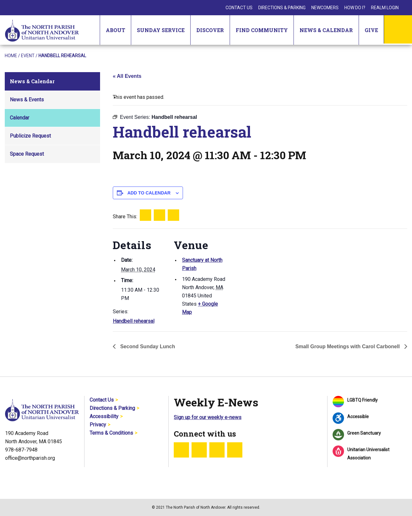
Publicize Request (30, 136)
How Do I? (354, 7)
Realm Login (385, 7)
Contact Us (239, 7)
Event (28, 55)
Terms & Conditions (111, 433)
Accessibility (104, 416)
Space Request (27, 154)
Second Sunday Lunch (147, 346)
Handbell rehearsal (133, 321)
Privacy (98, 425)
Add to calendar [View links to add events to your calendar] (149, 192)
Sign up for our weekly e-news (207, 417)
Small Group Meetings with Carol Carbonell (348, 346)
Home (11, 55)
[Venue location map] (268, 272)
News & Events (27, 100)
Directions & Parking (282, 7)
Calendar (19, 118)
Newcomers (325, 7)
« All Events (127, 76)
